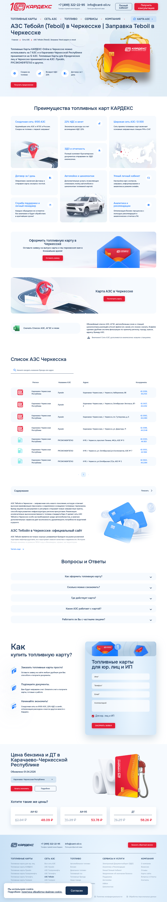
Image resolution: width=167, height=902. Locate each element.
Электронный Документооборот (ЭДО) (118, 864)
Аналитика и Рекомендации (114, 867)
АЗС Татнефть (50, 874)
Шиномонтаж (108, 887)
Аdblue (105, 883)
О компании (146, 864)
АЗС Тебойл (49, 877)
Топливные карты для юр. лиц (23, 864)
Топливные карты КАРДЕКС (22, 867)
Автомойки (107, 880)
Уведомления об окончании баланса (117, 874)
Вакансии (145, 867)
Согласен (77, 890)
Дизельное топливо (78, 870)
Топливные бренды (78, 877)
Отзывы (144, 870)
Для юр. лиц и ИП (104, 715)
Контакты (145, 880)
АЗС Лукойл (49, 867)
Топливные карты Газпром (21, 880)
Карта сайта (146, 874)
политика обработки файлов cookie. (42, 891)
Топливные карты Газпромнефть (24, 874)
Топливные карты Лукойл (21, 870)
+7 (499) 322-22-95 (56, 4)
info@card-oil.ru (79, 4)
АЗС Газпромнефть (52, 870)
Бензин (73, 867)
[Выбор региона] (33, 779)
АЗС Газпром (50, 880)
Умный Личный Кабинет (112, 870)
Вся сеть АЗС (50, 864)
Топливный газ (76, 874)
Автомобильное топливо (80, 864)
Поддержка (107, 877)
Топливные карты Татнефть (22, 877)
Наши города (75, 880)
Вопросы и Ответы (148, 877)
